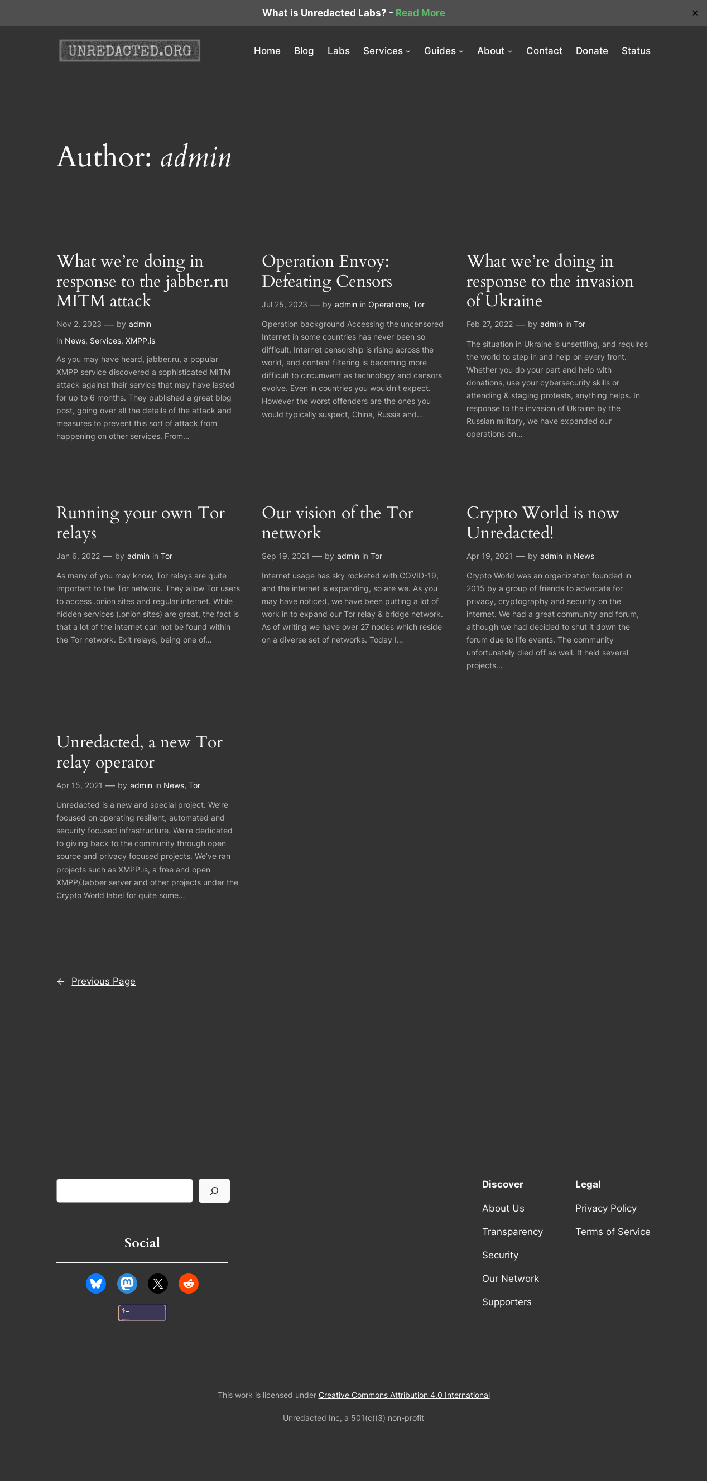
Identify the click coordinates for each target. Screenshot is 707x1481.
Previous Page (96, 981)
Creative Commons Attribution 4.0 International (404, 1395)
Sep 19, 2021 (286, 556)
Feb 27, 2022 (489, 324)
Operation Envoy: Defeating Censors (327, 272)
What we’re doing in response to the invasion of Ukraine (550, 281)
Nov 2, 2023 (79, 324)
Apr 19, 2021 (489, 556)
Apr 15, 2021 (79, 785)
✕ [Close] (695, 13)
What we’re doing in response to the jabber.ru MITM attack (142, 281)
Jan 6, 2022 (78, 556)
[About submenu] (510, 51)
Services (105, 340)
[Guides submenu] (461, 51)
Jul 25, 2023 (284, 304)
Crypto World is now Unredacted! (542, 523)
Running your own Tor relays (140, 523)
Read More (420, 12)
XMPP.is (140, 340)
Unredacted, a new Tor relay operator (139, 753)
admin (140, 324)
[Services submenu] (408, 51)
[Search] (214, 1191)
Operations (388, 304)
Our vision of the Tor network (337, 523)
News (75, 340)
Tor (419, 304)
